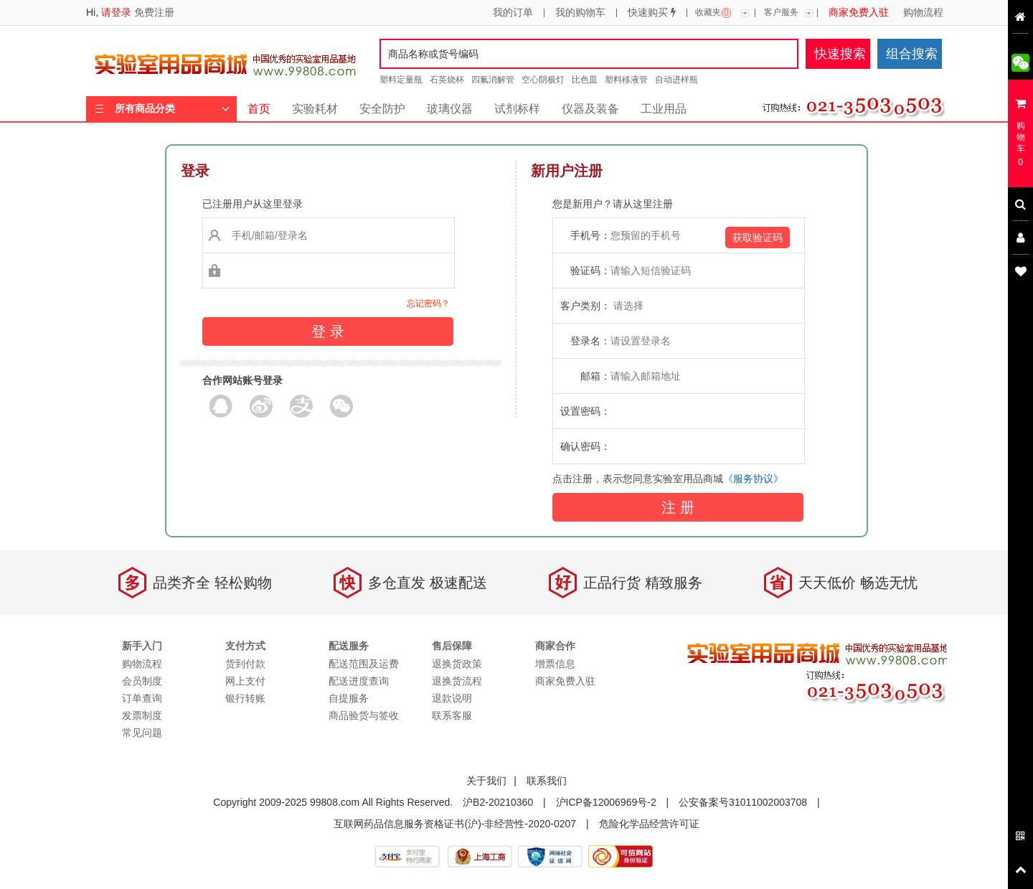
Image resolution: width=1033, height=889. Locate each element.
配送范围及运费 (364, 663)
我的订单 (513, 13)
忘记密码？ (428, 303)
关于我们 (486, 780)
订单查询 (142, 698)
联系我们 (547, 780)
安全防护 (382, 109)
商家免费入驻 (859, 13)
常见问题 (142, 732)
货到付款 (245, 663)
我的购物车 (580, 13)
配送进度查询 (359, 681)
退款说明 (452, 698)
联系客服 (452, 715)
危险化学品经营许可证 (649, 823)
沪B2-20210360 (498, 802)
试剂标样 (517, 109)
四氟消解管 (492, 80)
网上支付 (245, 681)
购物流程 (923, 13)
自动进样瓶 (676, 80)
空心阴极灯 (543, 80)
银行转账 (245, 698)
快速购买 (652, 13)
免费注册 (154, 12)
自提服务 (349, 698)
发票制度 (142, 715)
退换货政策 (457, 663)
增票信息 (555, 663)
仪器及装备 (590, 109)
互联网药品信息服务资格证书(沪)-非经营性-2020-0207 (455, 823)
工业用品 (664, 109)
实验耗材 (315, 109)
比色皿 (585, 80)
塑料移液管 (626, 80)
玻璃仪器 (450, 109)
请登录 (116, 12)
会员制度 (142, 681)
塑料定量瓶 (401, 80)
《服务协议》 (753, 478)
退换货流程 (457, 681)
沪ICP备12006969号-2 (606, 802)
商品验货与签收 (364, 715)
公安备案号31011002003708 (743, 802)
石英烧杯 (447, 80)
